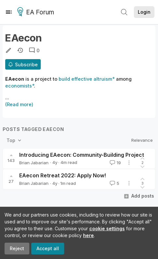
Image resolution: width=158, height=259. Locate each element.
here (88, 235)
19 (114, 163)
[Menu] (9, 12)
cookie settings (107, 228)
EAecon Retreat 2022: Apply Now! (62, 175)
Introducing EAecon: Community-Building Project (81, 155)
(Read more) (19, 104)
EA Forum (36, 12)
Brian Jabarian (34, 162)
